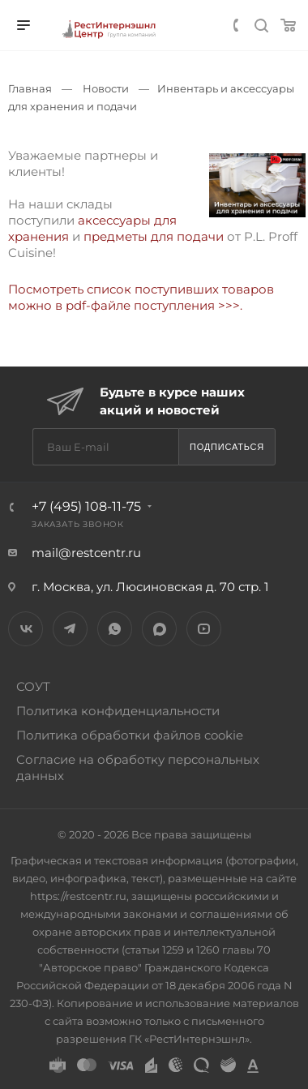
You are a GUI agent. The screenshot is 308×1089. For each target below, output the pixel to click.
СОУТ (33, 686)
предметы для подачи (152, 236)
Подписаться (227, 447)
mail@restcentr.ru (86, 552)
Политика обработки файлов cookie (129, 735)
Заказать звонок (78, 524)
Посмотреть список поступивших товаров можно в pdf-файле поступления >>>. (142, 297)
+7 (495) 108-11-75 (86, 506)
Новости (106, 88)
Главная (30, 88)
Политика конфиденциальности (118, 710)
